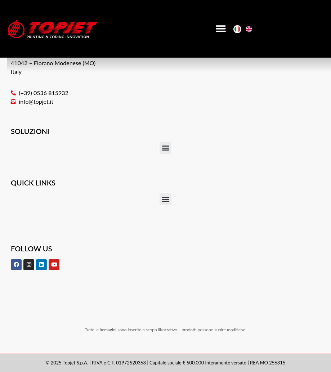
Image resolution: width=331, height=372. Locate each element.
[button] (221, 29)
